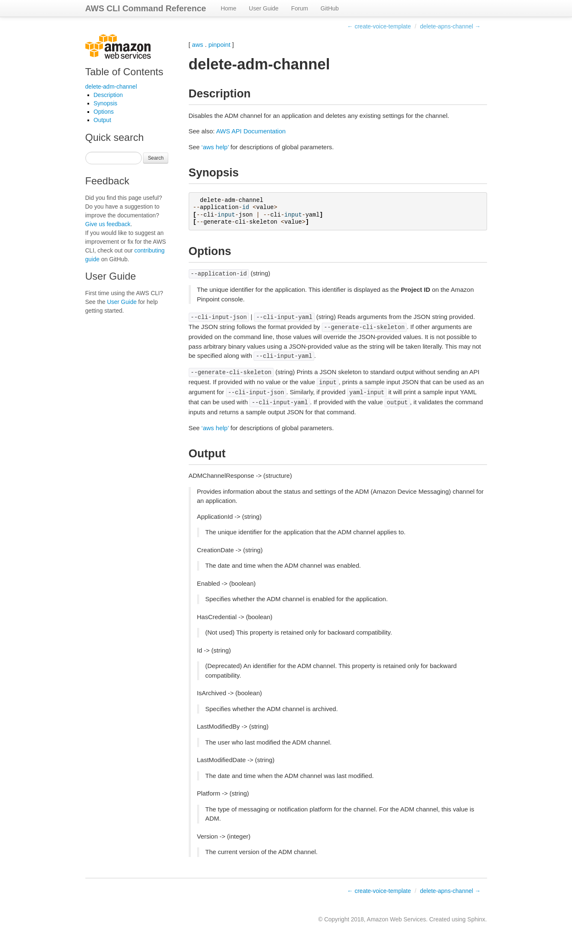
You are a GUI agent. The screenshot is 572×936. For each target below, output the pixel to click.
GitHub (330, 8)
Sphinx (476, 919)
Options (104, 111)
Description (108, 95)
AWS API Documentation (250, 131)
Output (102, 120)
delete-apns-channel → (450, 26)
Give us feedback (108, 224)
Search (156, 158)
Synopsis (106, 103)
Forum (299, 8)
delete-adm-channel (111, 86)
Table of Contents (124, 71)
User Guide (264, 8)
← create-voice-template (379, 26)
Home (228, 8)
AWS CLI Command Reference (145, 8)
